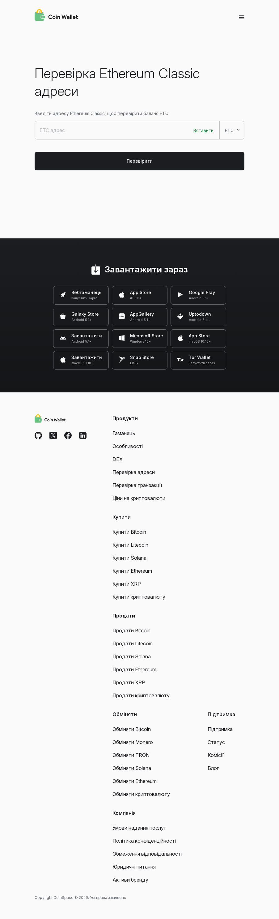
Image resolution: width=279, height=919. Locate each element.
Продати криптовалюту (141, 695)
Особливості (127, 446)
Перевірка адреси (133, 472)
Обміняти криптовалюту (141, 794)
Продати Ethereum (134, 669)
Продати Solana (131, 656)
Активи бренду (130, 880)
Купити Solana (129, 558)
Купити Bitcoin (129, 532)
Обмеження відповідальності (147, 854)
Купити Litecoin (130, 545)
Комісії (216, 755)
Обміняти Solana (131, 768)
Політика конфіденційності (144, 841)
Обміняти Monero (132, 742)
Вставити (203, 130)
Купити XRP (126, 584)
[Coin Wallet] (56, 15)
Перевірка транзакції (137, 485)
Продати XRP (128, 682)
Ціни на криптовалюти (138, 498)
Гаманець (123, 433)
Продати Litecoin (132, 643)
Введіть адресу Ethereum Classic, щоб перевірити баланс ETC (101, 113)
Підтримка (220, 729)
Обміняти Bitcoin (131, 729)
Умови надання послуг (139, 828)
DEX (117, 459)
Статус (216, 742)
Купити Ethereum (132, 571)
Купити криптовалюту (138, 597)
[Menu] (241, 17)
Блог (213, 768)
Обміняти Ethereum (134, 781)
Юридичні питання (134, 867)
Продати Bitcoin (131, 630)
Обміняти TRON (131, 755)
